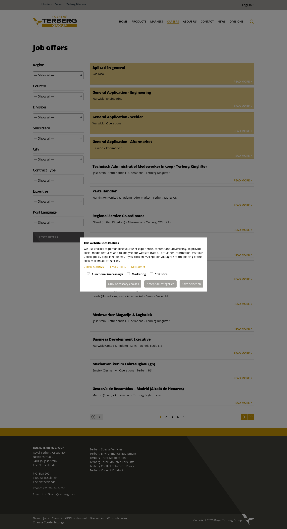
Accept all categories (160, 284)
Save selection (191, 284)
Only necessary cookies (123, 284)
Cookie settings (94, 267)
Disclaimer (138, 267)
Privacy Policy (118, 267)
